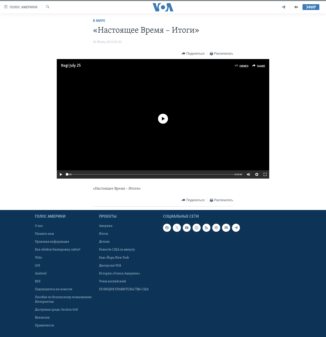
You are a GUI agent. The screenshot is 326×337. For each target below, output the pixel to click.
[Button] (193, 54)
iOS (37, 265)
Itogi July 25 (71, 66)
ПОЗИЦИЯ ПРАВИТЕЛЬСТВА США (124, 289)
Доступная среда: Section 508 (56, 309)
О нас (39, 226)
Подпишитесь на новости (53, 289)
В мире (99, 21)
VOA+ (39, 257)
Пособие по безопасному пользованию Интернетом (63, 300)
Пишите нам (44, 234)
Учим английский (112, 281)
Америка (105, 226)
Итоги (103, 234)
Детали (104, 242)
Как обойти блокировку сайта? (57, 250)
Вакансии (42, 317)
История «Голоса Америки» (119, 273)
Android (41, 273)
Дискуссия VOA (110, 265)
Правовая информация (52, 242)
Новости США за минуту (117, 250)
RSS (38, 281)
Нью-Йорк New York (114, 257)
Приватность (44, 325)
